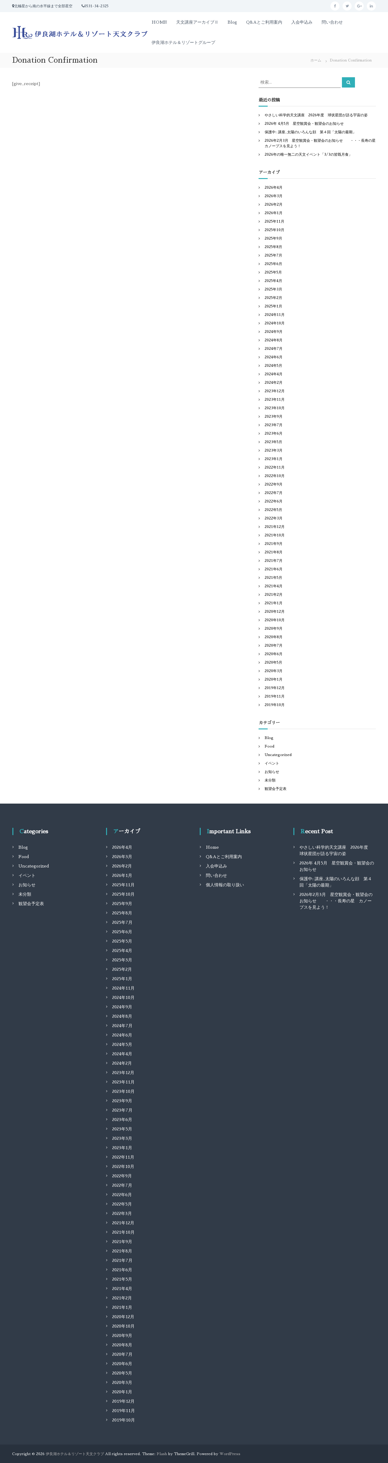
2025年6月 (273, 264)
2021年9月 (274, 544)
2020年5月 (273, 662)
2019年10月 (275, 705)
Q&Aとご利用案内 (264, 22)
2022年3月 (274, 518)
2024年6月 (274, 357)
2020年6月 (274, 654)
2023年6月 (274, 433)
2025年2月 (273, 298)
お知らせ (272, 772)
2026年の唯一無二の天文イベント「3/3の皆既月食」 (308, 154)
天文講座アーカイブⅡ (197, 22)
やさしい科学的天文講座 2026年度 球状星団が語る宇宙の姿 (316, 115)
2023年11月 (275, 399)
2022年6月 (274, 501)
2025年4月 (273, 281)
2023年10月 (275, 408)
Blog (232, 22)
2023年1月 (274, 459)
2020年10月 (275, 620)
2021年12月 (275, 527)
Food (269, 746)
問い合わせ (332, 22)
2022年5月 (273, 510)
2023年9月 (274, 416)
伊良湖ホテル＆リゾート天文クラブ (75, 1454)
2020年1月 (274, 679)
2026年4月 (274, 187)
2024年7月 (274, 348)
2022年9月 (274, 484)
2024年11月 (275, 315)
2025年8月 (273, 247)
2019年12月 (275, 688)
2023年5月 (273, 442)
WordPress (229, 1454)
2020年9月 (274, 628)
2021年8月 (274, 552)
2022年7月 (274, 493)
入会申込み (302, 22)
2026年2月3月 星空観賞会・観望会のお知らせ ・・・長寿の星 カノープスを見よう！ (336, 900)
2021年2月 (274, 594)
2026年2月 (274, 204)
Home (212, 847)
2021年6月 (274, 569)
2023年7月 (274, 425)
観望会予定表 (275, 789)
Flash (162, 1454)
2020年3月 (274, 671)
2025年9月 (273, 238)
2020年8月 (274, 637)
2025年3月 (273, 289)
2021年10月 (275, 535)
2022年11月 (275, 467)
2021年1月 (274, 603)
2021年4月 (274, 586)
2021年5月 (273, 577)
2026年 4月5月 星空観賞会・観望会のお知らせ (304, 123)
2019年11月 (275, 696)
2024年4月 (274, 374)
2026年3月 (274, 196)
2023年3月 (274, 450)
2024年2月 (274, 382)
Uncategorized (278, 755)
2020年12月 (275, 611)
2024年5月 (273, 365)
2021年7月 (274, 560)
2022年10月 (275, 476)
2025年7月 (273, 255)
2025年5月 (273, 272)
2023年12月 (275, 391)
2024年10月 (275, 323)
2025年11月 (274, 221)
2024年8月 (274, 340)
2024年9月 (274, 331)
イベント (272, 763)
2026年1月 (274, 213)
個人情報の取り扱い (225, 885)
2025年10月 (274, 230)
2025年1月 (273, 306)
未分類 (270, 780)
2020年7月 (274, 645)
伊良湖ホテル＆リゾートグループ (183, 42)
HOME (159, 22)
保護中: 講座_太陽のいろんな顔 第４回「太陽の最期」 (310, 132)
